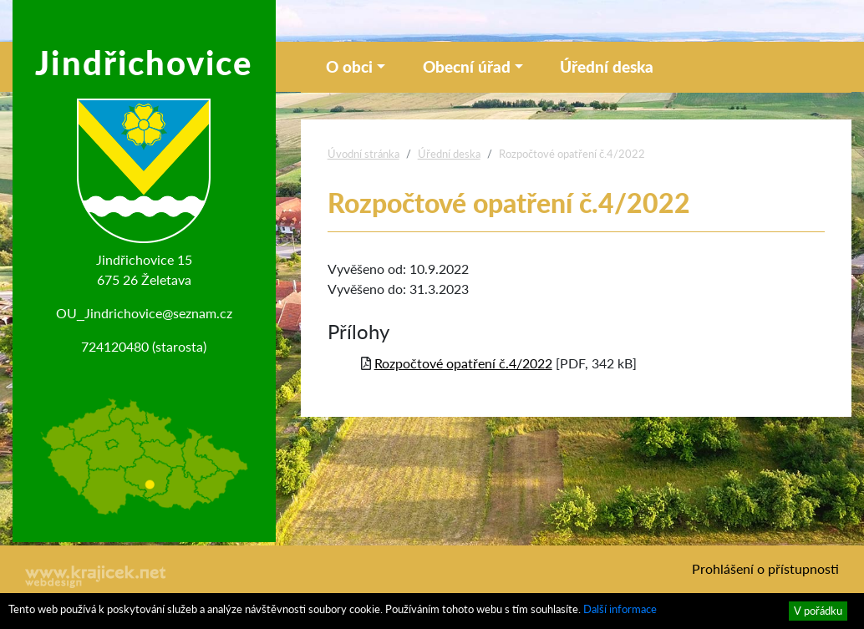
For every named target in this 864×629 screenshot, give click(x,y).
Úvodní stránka (363, 153)
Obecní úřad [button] (467, 66)
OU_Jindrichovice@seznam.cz (144, 312)
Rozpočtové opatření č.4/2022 (463, 363)
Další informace (620, 608)
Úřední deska (606, 66)
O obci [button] (349, 66)
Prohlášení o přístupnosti (765, 568)
